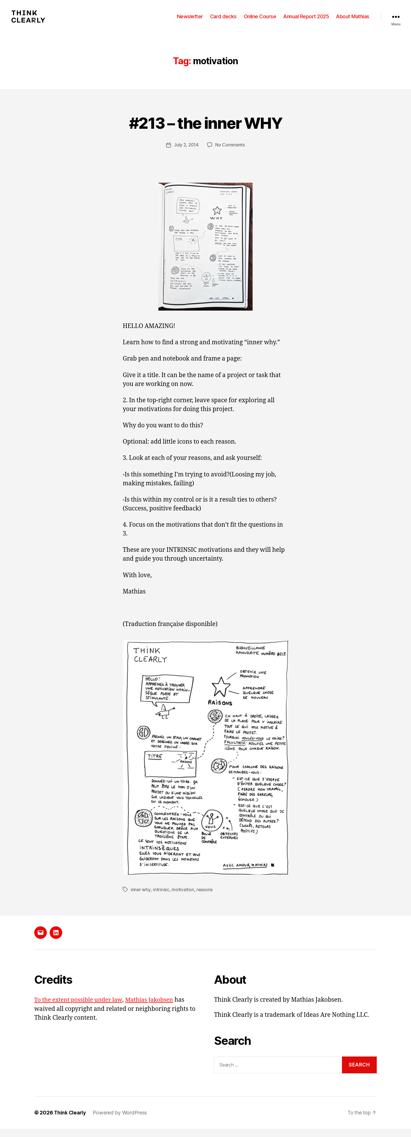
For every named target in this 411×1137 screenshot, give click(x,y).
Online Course (260, 21)
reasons (204, 898)
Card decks (223, 21)
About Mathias (352, 21)
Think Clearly (70, 1121)
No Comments (230, 153)
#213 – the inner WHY (206, 131)
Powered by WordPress (121, 1121)
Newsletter (190, 21)
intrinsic (161, 898)
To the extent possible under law (80, 1008)
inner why (141, 898)
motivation (183, 898)
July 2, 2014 (186, 153)
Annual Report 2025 (306, 21)
